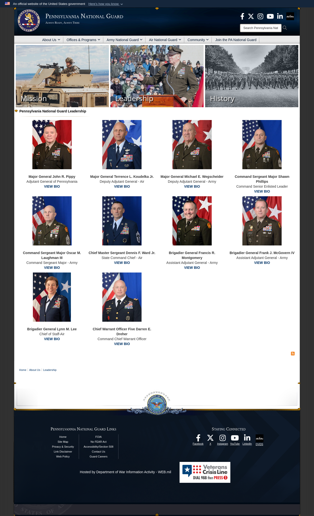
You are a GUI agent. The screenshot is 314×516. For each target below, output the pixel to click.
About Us (51, 40)
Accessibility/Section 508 (98, 446)
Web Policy (63, 456)
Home (62, 436)
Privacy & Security (63, 446)
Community (198, 40)
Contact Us (98, 451)
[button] (106, 3)
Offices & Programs (83, 40)
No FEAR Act (98, 441)
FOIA (98, 436)
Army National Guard (125, 40)
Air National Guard (165, 40)
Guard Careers (98, 456)
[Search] (261, 28)
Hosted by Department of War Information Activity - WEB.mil (125, 472)
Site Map (63, 441)
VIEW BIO (52, 186)
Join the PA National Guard (235, 40)
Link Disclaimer (63, 451)
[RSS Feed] (293, 354)
